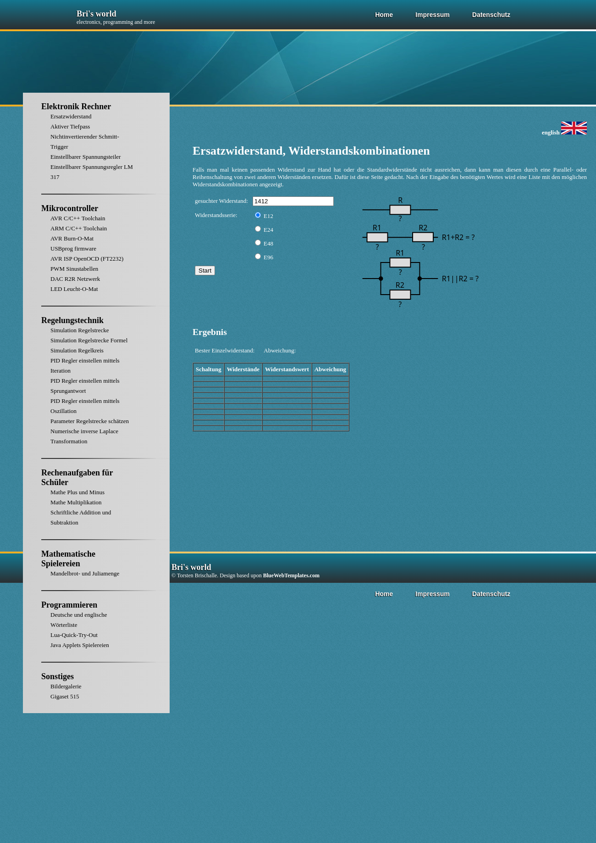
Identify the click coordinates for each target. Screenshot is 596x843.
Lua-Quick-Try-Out (74, 634)
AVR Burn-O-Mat (72, 238)
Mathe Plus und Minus (77, 492)
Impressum (432, 14)
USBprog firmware (73, 248)
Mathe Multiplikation (76, 502)
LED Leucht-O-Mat (74, 288)
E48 (264, 243)
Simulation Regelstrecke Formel (88, 340)
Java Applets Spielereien (79, 645)
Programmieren (69, 604)
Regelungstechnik (72, 320)
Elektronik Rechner (76, 106)
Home (384, 14)
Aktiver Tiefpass (70, 126)
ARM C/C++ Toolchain (78, 228)
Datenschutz (491, 14)
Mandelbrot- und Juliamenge (84, 573)
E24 (264, 229)
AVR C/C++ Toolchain (77, 218)
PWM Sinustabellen (74, 268)
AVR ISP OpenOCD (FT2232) (86, 258)
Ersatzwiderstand (71, 116)
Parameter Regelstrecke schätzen (89, 421)
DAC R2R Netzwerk (75, 278)
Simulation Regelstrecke (79, 330)
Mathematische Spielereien (68, 558)
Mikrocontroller (69, 208)
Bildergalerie (66, 686)
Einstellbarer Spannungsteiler (85, 156)
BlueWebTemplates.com (291, 575)
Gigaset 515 (64, 696)
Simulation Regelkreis (77, 350)
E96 (264, 257)
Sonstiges (57, 676)
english (564, 132)
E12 (264, 215)
